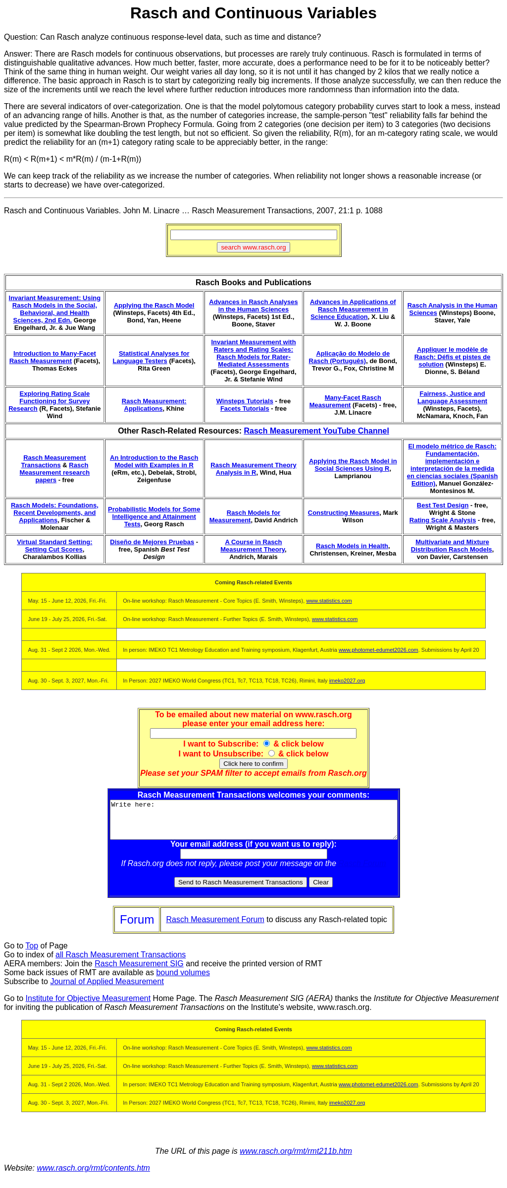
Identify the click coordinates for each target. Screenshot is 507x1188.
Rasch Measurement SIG (139, 971)
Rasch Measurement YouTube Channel (316, 431)
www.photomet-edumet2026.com (378, 650)
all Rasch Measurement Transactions (120, 962)
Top (31, 953)
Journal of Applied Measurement (106, 989)
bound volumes (183, 980)
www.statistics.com (329, 601)
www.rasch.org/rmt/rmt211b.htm (296, 1158)
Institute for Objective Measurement (88, 1005)
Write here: (254, 823)
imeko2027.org (347, 681)
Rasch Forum (362, 871)
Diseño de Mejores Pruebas (152, 542)
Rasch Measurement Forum (215, 927)
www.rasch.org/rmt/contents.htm (93, 1175)
